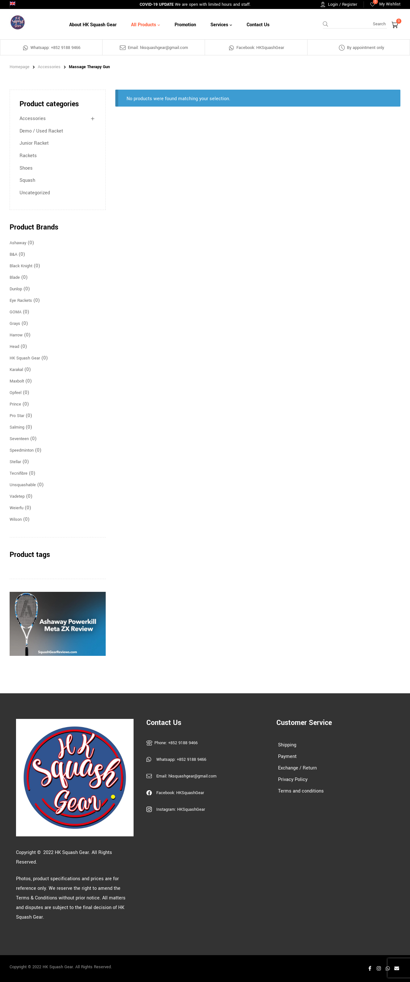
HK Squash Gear (25, 358)
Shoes (26, 168)
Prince (15, 404)
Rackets (28, 155)
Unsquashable (23, 485)
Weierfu (16, 508)
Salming (17, 427)
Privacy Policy (293, 779)
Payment (287, 756)
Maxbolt (17, 381)
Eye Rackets (21, 300)
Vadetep (17, 496)
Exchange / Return (297, 768)
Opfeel (15, 393)
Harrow (16, 335)
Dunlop (16, 289)
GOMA (15, 312)
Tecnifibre (19, 473)
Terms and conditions (301, 791)
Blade (15, 277)
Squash (27, 180)
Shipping (287, 745)
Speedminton (22, 450)
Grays (15, 323)
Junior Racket (34, 143)
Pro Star (17, 416)
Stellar (15, 462)
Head (14, 347)
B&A (13, 254)
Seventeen (19, 439)
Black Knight (21, 266)
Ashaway (18, 243)
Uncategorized (35, 192)
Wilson (16, 519)
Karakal (16, 370)
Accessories (49, 67)
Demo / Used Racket (41, 131)
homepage (19, 67)
